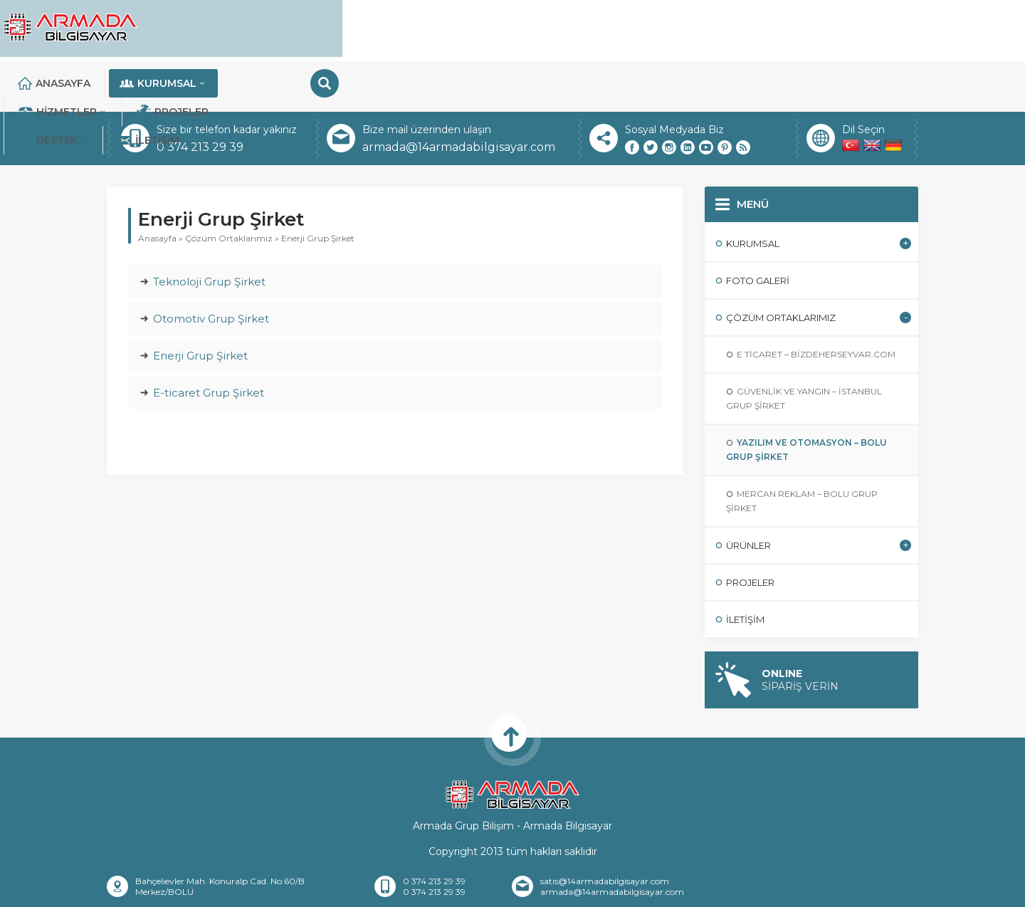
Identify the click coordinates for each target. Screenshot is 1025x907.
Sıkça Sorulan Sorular (643, 890)
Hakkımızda (302, 890)
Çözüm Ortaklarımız (229, 187)
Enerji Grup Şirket (200, 305)
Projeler (649, 28)
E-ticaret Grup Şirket (208, 342)
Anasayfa (313, 28)
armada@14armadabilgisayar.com (458, 96)
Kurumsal (422, 28)
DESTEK (749, 28)
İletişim (845, 28)
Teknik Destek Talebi (763, 890)
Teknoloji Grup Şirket (209, 231)
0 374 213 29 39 (200, 96)
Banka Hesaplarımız (525, 890)
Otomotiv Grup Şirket (211, 268)
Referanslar (377, 890)
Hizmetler (539, 28)
